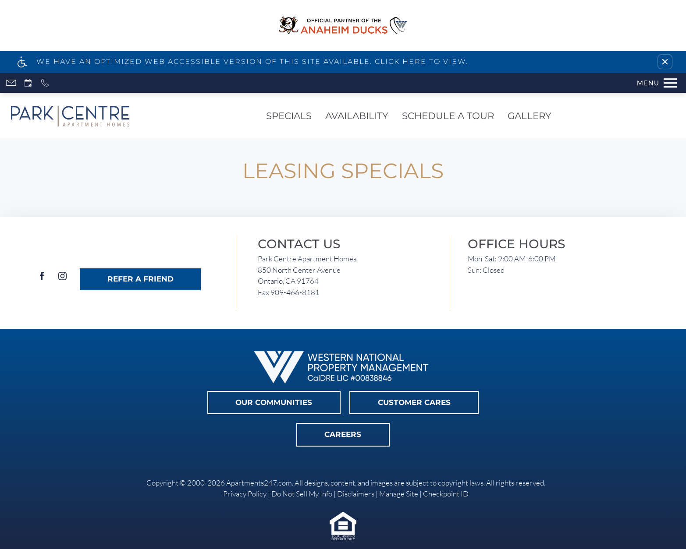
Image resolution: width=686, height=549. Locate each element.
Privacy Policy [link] (245, 493)
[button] (665, 62)
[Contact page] (11, 83)
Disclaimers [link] (355, 493)
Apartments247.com (259, 482)
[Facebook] (42, 279)
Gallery (529, 115)
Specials (289, 115)
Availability (356, 115)
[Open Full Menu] (657, 83)
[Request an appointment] (28, 83)
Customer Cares (414, 402)
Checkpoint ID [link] (446, 493)
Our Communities (273, 402)
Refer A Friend (140, 278)
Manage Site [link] (398, 493)
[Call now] (45, 83)
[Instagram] (62, 279)
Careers (342, 434)
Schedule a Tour (448, 115)
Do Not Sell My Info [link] (301, 493)
